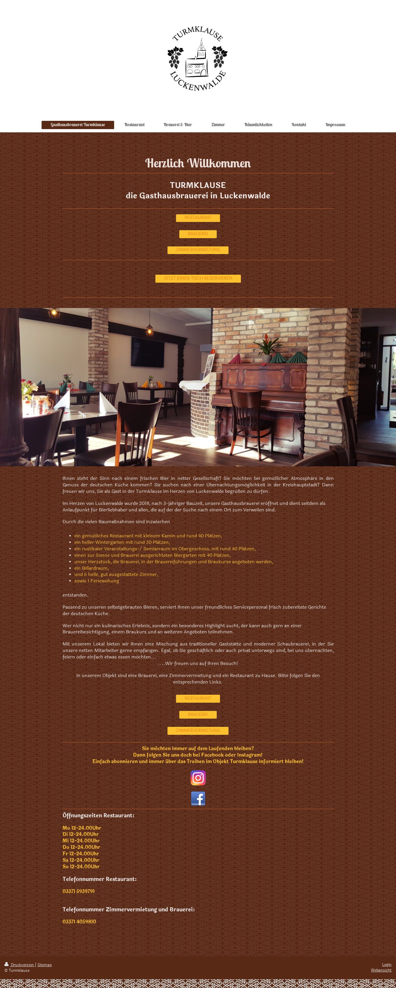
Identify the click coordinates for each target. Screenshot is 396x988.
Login (387, 965)
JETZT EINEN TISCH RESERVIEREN (198, 278)
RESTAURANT (198, 218)
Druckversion (19, 965)
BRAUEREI (198, 234)
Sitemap (44, 965)
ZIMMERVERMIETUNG (198, 250)
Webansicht (381, 970)
